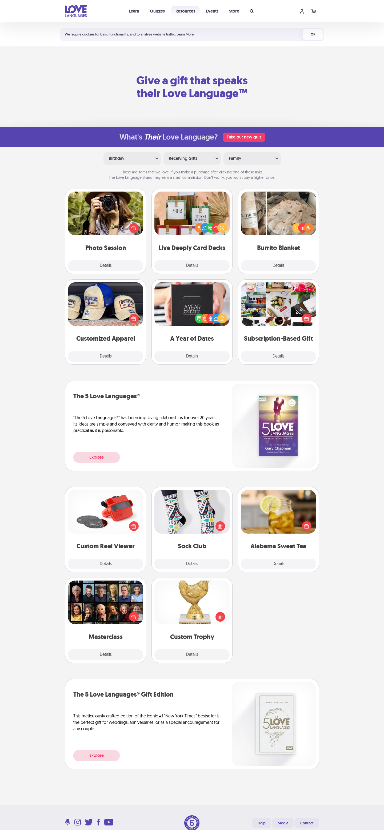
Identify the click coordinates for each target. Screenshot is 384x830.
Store (234, 11)
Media (283, 823)
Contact (307, 823)
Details (106, 266)
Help (262, 823)
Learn (134, 11)
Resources (185, 11)
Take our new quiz (244, 137)
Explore (96, 457)
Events (212, 11)
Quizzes (157, 11)
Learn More (185, 34)
